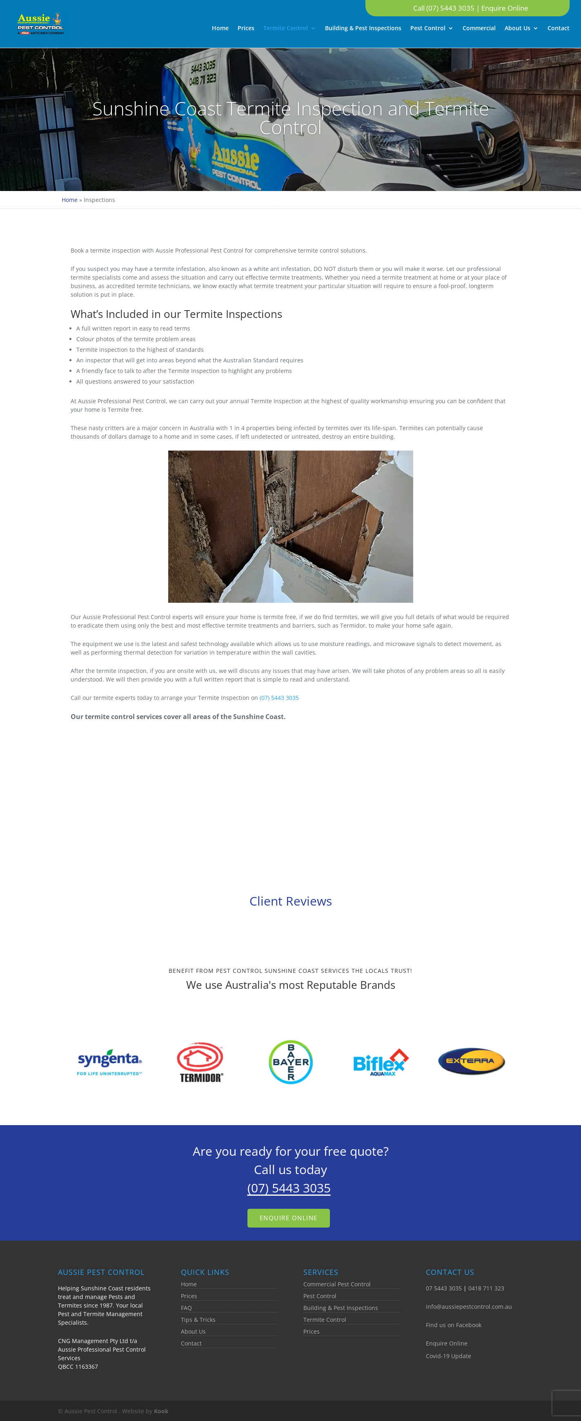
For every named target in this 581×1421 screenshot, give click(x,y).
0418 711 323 (486, 1288)
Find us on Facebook (453, 1325)
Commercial (479, 28)
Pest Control (427, 28)
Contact (559, 28)
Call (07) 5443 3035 (444, 8)
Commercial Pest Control (337, 1284)
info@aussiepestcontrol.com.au (469, 1306)
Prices (246, 28)
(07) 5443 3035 (279, 698)
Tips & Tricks (198, 1319)
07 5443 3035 (444, 1288)
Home (220, 28)
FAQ (186, 1308)
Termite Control (285, 28)
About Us (517, 28)
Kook (161, 1411)
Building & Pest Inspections (363, 28)
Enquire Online (504, 8)
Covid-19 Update (448, 1356)
